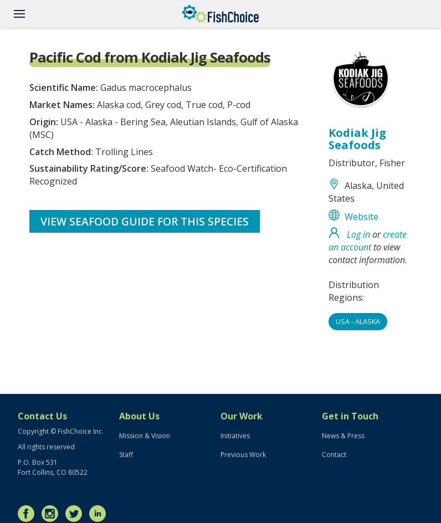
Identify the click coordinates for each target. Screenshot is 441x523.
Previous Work (243, 454)
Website (361, 217)
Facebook (29, 513)
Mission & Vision (144, 435)
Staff (126, 454)
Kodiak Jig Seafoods (357, 138)
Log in (358, 234)
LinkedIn (100, 513)
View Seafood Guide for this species (144, 221)
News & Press (343, 435)
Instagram (53, 513)
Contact (334, 454)
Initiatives (235, 435)
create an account (368, 240)
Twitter (76, 513)
